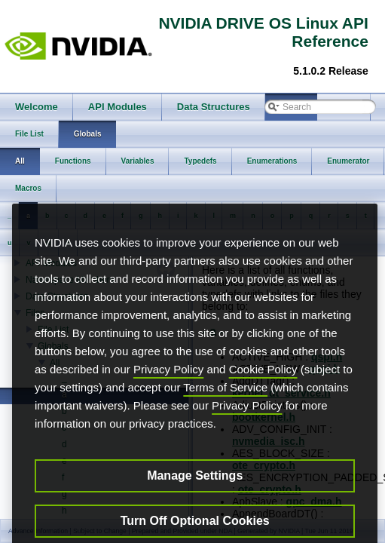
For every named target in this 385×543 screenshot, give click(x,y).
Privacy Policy (168, 390)
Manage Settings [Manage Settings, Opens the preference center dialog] (195, 496)
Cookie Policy (263, 390)
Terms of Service (225, 408)
